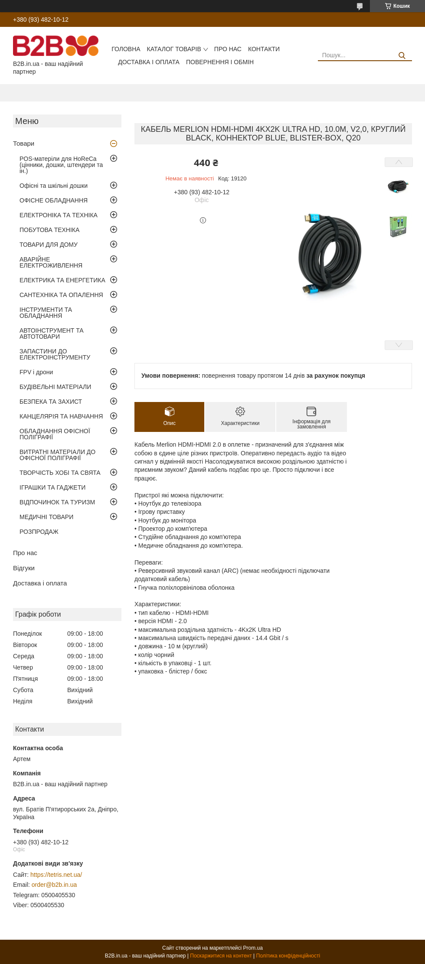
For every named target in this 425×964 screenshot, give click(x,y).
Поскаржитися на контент (221, 956)
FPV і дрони (36, 372)
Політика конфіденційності (288, 956)
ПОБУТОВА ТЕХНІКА (49, 229)
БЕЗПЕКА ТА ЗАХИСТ (51, 401)
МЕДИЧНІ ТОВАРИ (46, 516)
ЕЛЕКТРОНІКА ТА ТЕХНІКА (59, 215)
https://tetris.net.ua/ (56, 874)
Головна (125, 49)
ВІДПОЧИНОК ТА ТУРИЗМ (57, 502)
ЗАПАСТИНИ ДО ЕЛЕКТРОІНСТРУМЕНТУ (55, 354)
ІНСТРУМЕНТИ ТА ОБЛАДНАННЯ (46, 312)
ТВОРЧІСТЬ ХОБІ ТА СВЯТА (60, 472)
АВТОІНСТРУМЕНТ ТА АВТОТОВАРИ (52, 333)
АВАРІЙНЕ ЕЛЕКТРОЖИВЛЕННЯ (51, 262)
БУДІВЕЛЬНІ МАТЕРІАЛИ (55, 386)
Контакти (264, 49)
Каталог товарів (174, 49)
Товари (23, 143)
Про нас (228, 49)
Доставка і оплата (149, 62)
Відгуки (24, 568)
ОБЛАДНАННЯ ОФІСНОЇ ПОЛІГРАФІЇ (55, 434)
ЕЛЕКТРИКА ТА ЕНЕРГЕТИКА (62, 280)
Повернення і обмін (220, 62)
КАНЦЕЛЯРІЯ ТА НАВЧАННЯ (61, 416)
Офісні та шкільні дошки (54, 185)
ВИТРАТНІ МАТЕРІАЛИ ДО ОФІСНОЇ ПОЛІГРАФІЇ (57, 454)
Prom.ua (253, 948)
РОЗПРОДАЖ (39, 531)
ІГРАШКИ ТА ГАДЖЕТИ (52, 487)
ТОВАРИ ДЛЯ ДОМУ (49, 244)
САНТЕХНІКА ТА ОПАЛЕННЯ (61, 294)
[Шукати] (402, 55)
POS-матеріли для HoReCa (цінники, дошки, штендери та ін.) (61, 164)
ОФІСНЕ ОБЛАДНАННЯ (54, 200)
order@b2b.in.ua (54, 884)
